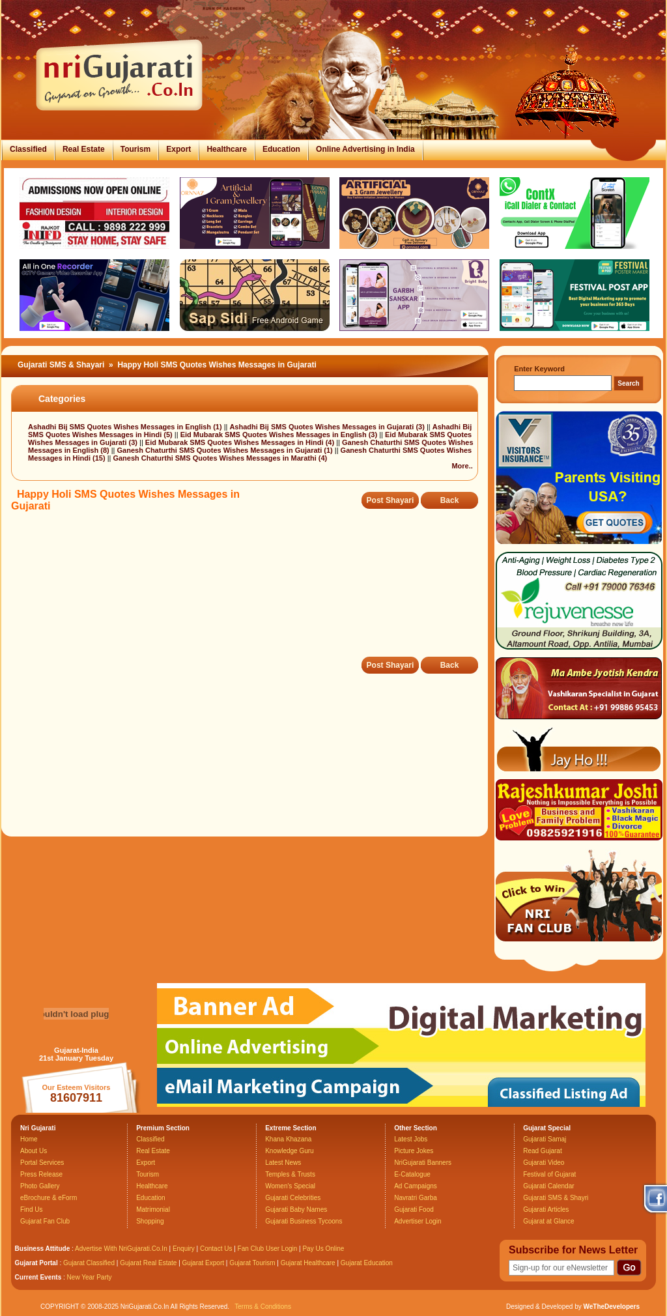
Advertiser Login (417, 1221)
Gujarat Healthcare (308, 1262)
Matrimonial (153, 1209)
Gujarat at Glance (548, 1221)
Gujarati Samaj (544, 1139)
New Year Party (89, 1277)
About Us (33, 1150)
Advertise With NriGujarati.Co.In (121, 1248)
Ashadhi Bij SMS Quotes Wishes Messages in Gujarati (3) (327, 427)
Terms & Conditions (262, 1306)
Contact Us (216, 1248)
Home (29, 1139)
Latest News (283, 1162)
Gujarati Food (414, 1209)
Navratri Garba (415, 1197)
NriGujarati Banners (422, 1162)
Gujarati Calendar (548, 1186)
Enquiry (185, 1248)
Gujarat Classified (89, 1262)
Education (281, 149)
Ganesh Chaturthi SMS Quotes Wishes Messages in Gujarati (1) (226, 450)
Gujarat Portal (36, 1262)
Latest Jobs (410, 1139)
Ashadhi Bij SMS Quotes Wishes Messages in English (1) (126, 427)
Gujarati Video (543, 1162)
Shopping (149, 1221)
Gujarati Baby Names (296, 1209)
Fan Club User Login (268, 1248)
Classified (28, 149)
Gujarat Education (367, 1262)
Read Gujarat (542, 1150)
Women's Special (290, 1186)
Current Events (38, 1277)
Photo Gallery (40, 1186)
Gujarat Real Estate (148, 1262)
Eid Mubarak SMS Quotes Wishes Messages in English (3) (280, 434)
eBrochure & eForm (48, 1197)
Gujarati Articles (546, 1209)
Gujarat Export (203, 1262)
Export (178, 149)
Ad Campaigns (415, 1186)
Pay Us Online (323, 1248)
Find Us (31, 1209)
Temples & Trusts (290, 1174)
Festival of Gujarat (549, 1174)
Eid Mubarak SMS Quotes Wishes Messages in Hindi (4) (240, 442)
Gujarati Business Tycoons (303, 1221)
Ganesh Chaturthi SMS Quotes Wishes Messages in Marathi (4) (220, 458)
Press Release (41, 1174)
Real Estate (84, 149)
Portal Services (42, 1162)
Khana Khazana (288, 1139)
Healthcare (226, 149)
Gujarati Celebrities (292, 1197)
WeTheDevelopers (611, 1306)
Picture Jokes (413, 1150)
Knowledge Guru (289, 1150)
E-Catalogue (412, 1174)
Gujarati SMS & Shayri (555, 1197)
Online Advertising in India (365, 149)
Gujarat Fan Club (45, 1221)
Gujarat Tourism (252, 1262)
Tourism (135, 149)
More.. (461, 466)
